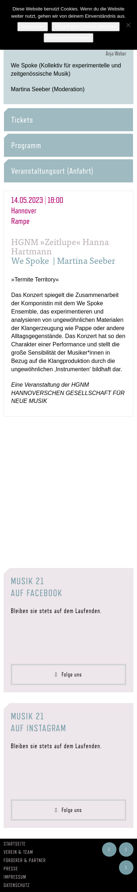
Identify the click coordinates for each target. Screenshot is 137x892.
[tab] (68, 119)
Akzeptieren (32, 26)
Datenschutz (17, 885)
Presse (11, 868)
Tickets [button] (22, 119)
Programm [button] (26, 145)
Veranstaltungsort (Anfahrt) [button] (52, 171)
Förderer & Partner (25, 860)
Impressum (15, 877)
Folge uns (68, 674)
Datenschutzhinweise (69, 37)
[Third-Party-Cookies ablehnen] (128, 24)
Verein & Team (18, 852)
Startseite (15, 844)
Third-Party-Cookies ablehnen (85, 26)
